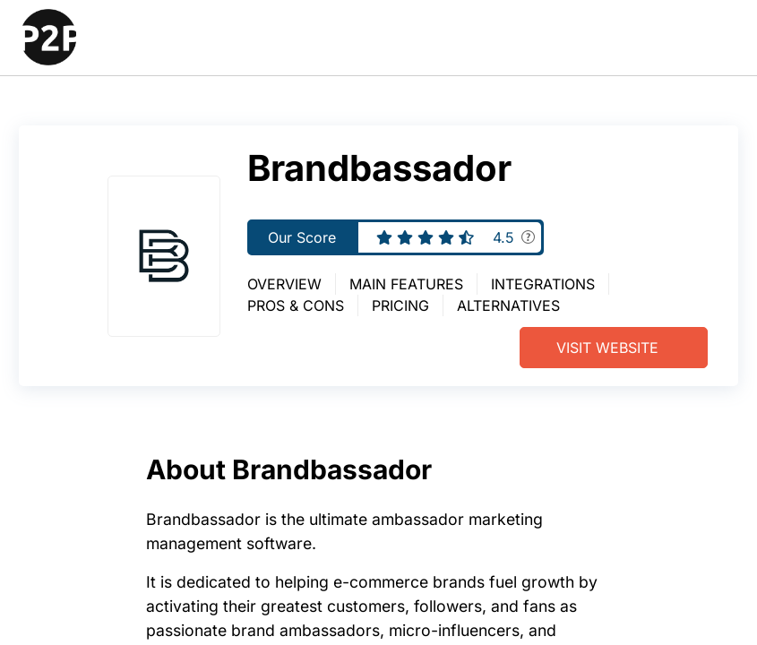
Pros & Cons (295, 305)
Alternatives (508, 305)
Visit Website (607, 348)
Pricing (400, 305)
